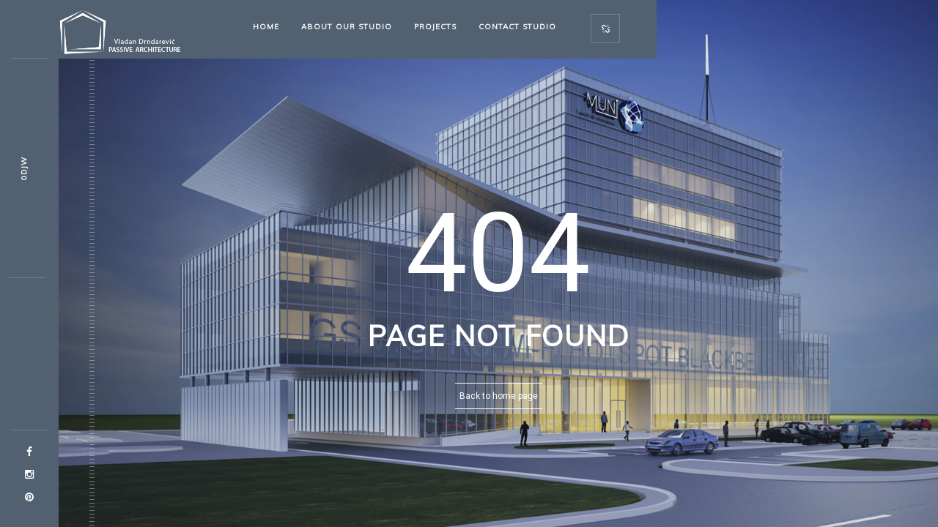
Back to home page (498, 396)
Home (266, 26)
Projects (435, 26)
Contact (517, 26)
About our (346, 26)
